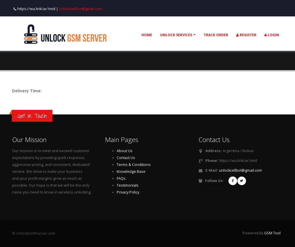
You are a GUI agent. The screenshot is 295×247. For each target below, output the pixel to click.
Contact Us (126, 157)
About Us (125, 150)
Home (146, 34)
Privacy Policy (128, 192)
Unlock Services (176, 34)
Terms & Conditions (134, 164)
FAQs (121, 178)
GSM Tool (272, 233)
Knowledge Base (131, 171)
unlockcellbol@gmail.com (80, 8)
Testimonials (128, 185)
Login (271, 34)
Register (246, 34)
